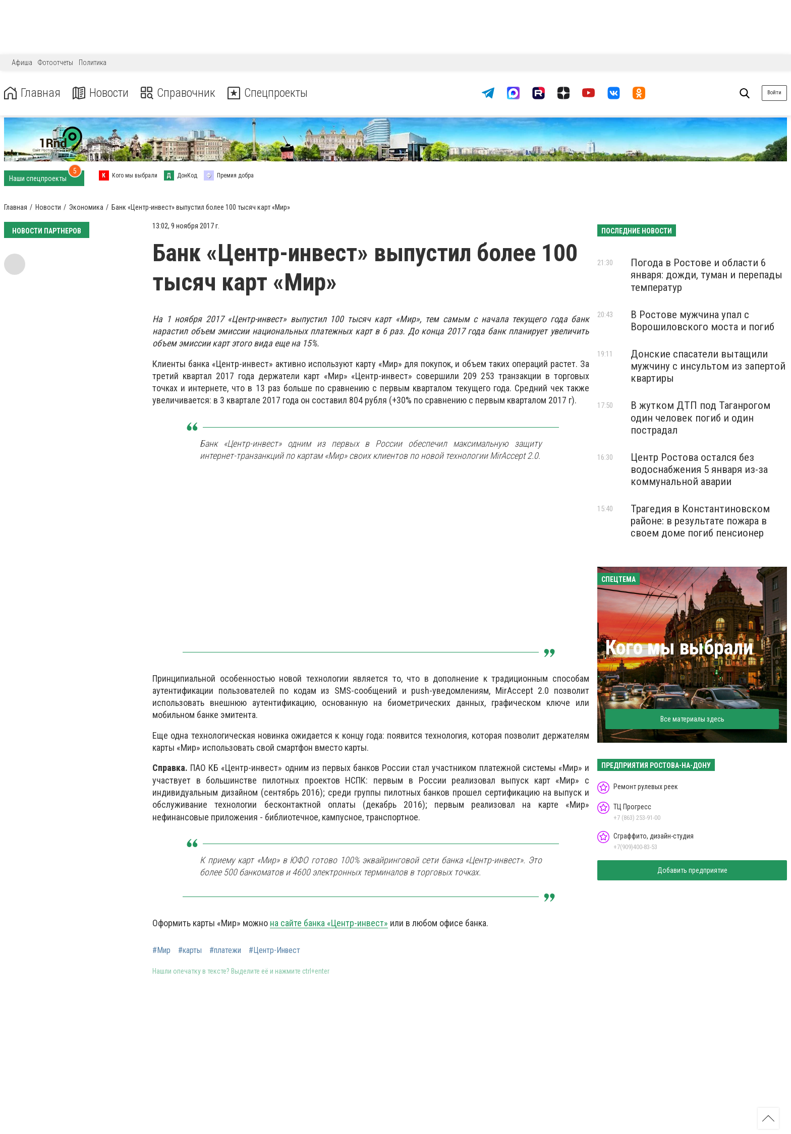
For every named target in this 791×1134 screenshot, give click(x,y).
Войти (774, 92)
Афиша (22, 62)
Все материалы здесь (692, 719)
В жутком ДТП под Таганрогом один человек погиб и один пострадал (700, 417)
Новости (100, 93)
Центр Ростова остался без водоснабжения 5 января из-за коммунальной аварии (699, 469)
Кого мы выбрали (679, 648)
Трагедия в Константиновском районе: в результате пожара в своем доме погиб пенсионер (700, 521)
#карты (190, 950)
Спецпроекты (269, 93)
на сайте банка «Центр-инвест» (329, 923)
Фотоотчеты (55, 62)
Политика (92, 62)
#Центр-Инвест (274, 950)
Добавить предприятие (692, 870)
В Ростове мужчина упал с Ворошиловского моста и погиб (702, 321)
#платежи (225, 950)
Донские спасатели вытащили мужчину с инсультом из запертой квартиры (708, 366)
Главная (32, 93)
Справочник (178, 93)
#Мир (161, 950)
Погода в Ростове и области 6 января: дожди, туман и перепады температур (706, 275)
